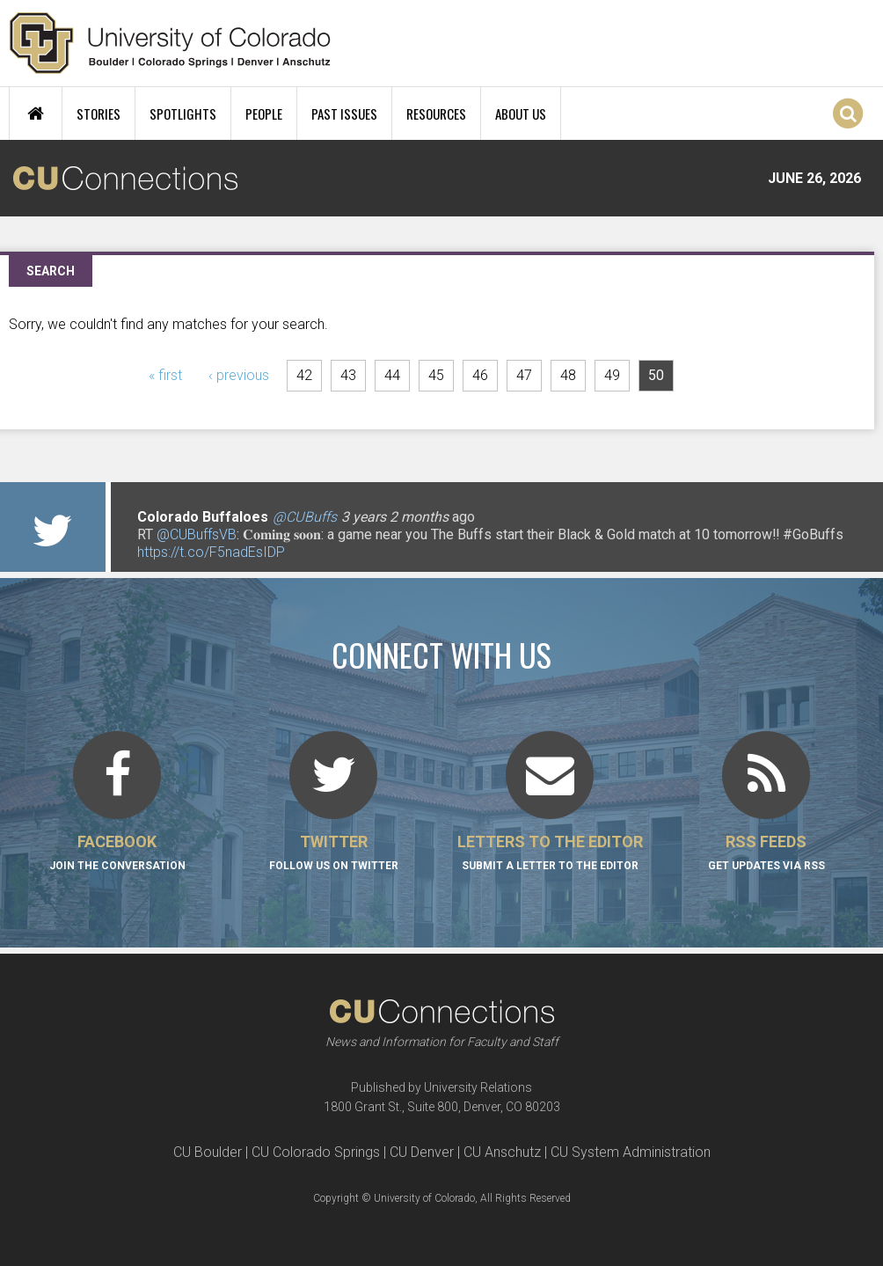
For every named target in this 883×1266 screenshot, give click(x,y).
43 (348, 375)
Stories (98, 113)
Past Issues (344, 113)
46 (480, 375)
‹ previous (238, 375)
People (263, 113)
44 (392, 375)
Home (36, 113)
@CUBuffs (305, 517)
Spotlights (183, 113)
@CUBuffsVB (197, 534)
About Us (520, 113)
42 (304, 375)
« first (165, 375)
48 (568, 375)
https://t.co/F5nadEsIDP (211, 552)
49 (612, 375)
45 (436, 375)
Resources (436, 113)
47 (524, 375)
